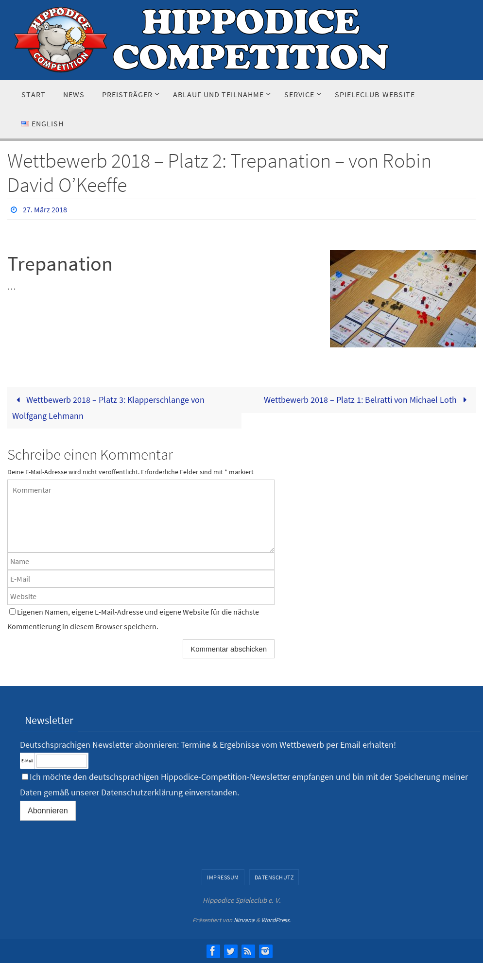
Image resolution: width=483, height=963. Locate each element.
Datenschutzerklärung (142, 792)
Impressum (223, 877)
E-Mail (27, 760)
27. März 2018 (45, 209)
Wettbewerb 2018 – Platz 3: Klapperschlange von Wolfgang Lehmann (108, 407)
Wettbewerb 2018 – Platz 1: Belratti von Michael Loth (367, 399)
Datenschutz (274, 877)
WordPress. (276, 920)
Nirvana (244, 920)
